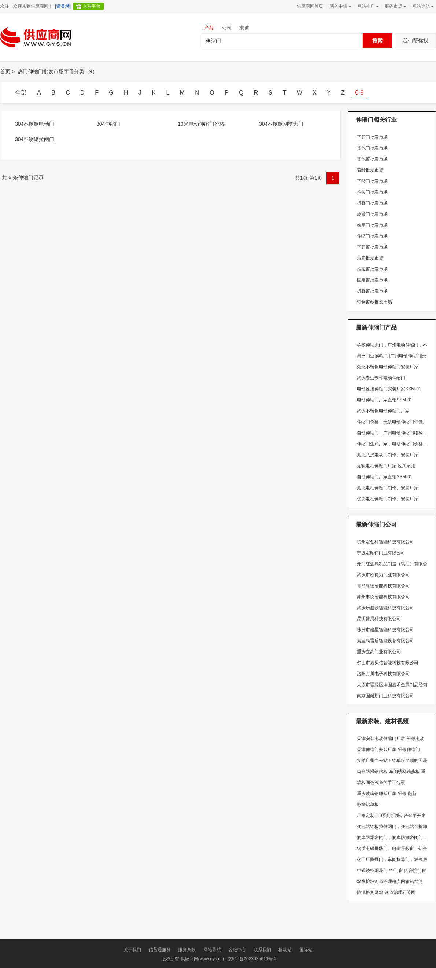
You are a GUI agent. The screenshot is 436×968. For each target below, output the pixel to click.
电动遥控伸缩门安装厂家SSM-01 (388, 388)
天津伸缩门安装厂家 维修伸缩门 (388, 749)
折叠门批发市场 (372, 203)
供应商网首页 (310, 6)
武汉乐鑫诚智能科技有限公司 (385, 607)
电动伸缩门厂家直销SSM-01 (384, 399)
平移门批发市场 (372, 181)
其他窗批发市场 (372, 159)
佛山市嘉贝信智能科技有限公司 (387, 662)
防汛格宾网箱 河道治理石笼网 (385, 892)
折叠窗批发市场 (372, 291)
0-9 (359, 92)
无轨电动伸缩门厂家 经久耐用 (385, 465)
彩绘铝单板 (367, 804)
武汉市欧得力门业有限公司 (383, 574)
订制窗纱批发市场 (374, 302)
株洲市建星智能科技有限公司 (385, 629)
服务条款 (187, 949)
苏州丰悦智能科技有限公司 (383, 596)
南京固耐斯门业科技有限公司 (385, 695)
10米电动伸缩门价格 (201, 124)
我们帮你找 (415, 41)
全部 (21, 92)
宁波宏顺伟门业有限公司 (380, 552)
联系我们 (262, 949)
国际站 (306, 949)
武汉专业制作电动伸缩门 (380, 377)
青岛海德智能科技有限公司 (383, 585)
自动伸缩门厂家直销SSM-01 (384, 476)
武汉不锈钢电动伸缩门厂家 (383, 410)
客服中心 (237, 949)
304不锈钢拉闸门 (34, 139)
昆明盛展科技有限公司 (378, 618)
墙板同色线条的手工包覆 (380, 782)
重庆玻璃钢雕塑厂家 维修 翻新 (386, 793)
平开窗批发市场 (372, 247)
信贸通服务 (160, 949)
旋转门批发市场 (372, 214)
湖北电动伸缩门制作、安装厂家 (387, 487)
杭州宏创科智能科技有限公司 (385, 541)
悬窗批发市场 (369, 258)
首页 (5, 71)
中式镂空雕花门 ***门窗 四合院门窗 (391, 870)
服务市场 (395, 6)
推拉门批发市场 (372, 192)
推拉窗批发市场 (372, 269)
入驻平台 (91, 6)
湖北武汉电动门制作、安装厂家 (387, 454)
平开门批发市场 (372, 137)
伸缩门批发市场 (372, 236)
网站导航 (422, 6)
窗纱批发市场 (369, 170)
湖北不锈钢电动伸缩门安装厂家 (387, 366)
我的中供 (340, 6)
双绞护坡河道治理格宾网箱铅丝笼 (389, 881)
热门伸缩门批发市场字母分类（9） (57, 71)
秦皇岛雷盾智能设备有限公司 (385, 640)
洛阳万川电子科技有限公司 (383, 673)
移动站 (285, 949)
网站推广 (367, 6)
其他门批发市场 (372, 148)
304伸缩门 (108, 124)
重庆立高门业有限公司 (378, 651)
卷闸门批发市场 (372, 225)
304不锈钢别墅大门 (281, 124)
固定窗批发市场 (372, 280)
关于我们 (132, 949)
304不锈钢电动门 (34, 124)
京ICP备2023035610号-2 (252, 958)
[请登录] (63, 6)
